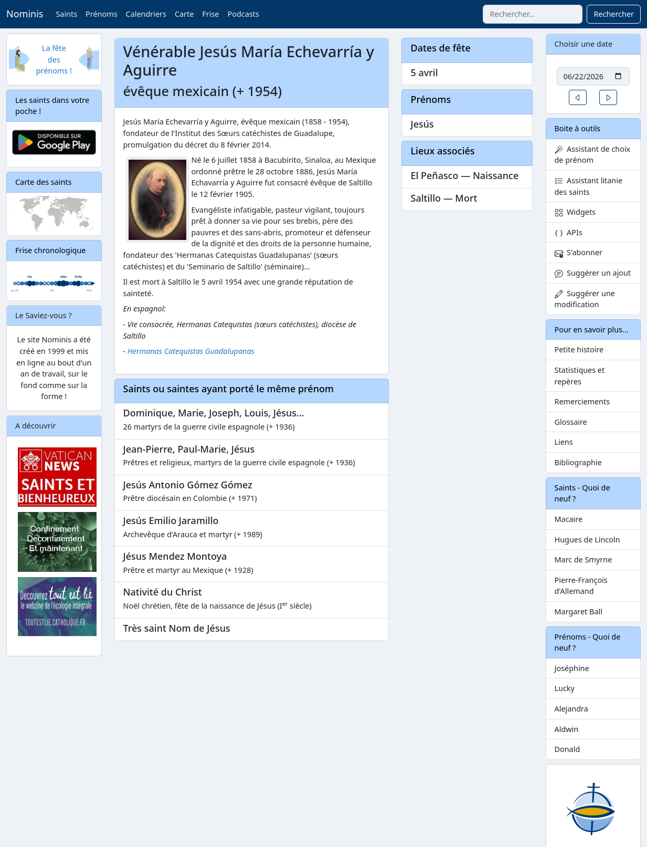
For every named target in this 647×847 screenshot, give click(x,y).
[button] (578, 97)
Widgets (575, 212)
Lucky (565, 688)
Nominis (24, 13)
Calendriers (146, 14)
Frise (210, 14)
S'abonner (579, 252)
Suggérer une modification (585, 299)
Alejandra (571, 709)
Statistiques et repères (580, 375)
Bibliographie (578, 462)
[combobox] (532, 14)
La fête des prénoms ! (54, 59)
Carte (184, 14)
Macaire (569, 519)
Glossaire (571, 422)
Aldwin (567, 729)
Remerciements (582, 401)
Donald (567, 749)
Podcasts (243, 14)
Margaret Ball (578, 611)
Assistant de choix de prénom (593, 154)
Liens (564, 442)
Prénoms (101, 14)
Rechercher (613, 14)
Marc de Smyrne (583, 559)
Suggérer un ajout (593, 273)
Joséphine (572, 668)
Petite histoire (579, 349)
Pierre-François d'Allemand (581, 586)
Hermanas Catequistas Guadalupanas (191, 351)
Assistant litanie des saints (589, 186)
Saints (66, 14)
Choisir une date (584, 44)
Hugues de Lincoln (587, 540)
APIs (568, 232)
